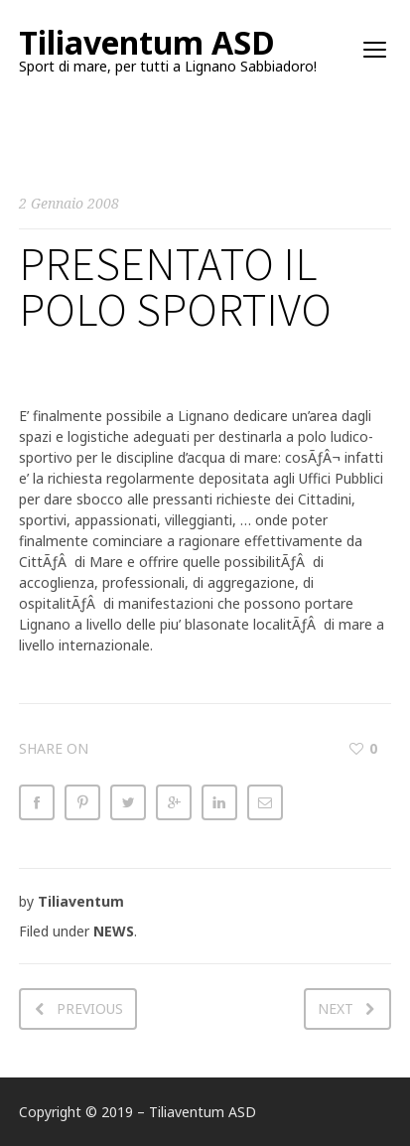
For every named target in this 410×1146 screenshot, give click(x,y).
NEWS (113, 931)
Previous (90, 1008)
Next (335, 1008)
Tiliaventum (81, 901)
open (375, 50)
